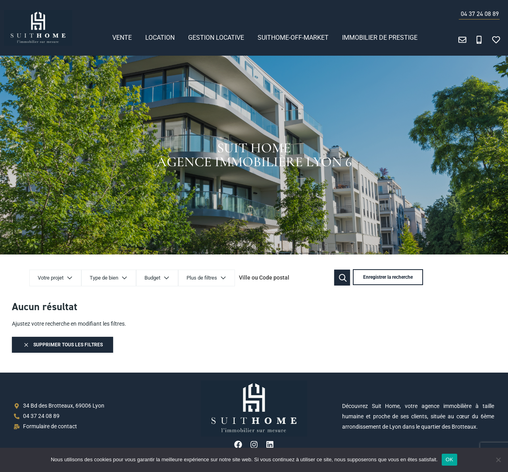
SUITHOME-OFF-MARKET (293, 37)
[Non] (498, 460)
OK (449, 459)
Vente (122, 37)
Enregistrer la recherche (387, 277)
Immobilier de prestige (380, 37)
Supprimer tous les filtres (63, 344)
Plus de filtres (207, 278)
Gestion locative (216, 37)
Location (160, 37)
